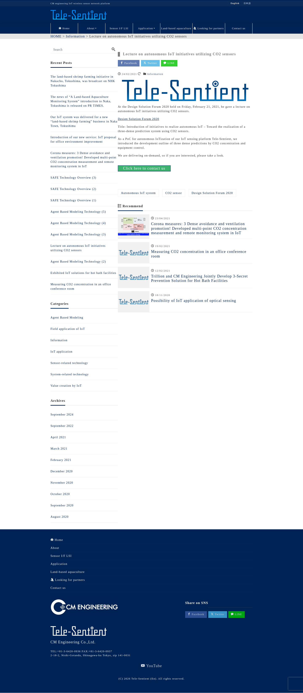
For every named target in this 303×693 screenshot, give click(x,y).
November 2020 (61, 482)
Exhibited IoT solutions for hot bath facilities (83, 273)
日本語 (247, 3)
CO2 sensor (173, 193)
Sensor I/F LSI (119, 28)
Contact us (238, 28)
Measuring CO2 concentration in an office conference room (80, 286)
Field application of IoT (67, 329)
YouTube (151, 666)
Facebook (129, 63)
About (90, 28)
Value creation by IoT (66, 385)
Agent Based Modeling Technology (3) (78, 234)
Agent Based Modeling (66, 317)
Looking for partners (208, 28)
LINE (170, 63)
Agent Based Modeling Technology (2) (78, 261)
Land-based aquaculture (176, 28)
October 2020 (60, 494)
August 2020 (59, 516)
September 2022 (61, 425)
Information (155, 74)
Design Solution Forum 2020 (138, 119)
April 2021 (58, 437)
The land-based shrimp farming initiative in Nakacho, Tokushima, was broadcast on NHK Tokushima (82, 81)
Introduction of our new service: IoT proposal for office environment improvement (83, 139)
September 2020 (61, 505)
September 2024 (61, 414)
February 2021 (60, 460)
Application (145, 28)
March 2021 (59, 448)
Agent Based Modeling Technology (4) (78, 223)
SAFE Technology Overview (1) (73, 200)
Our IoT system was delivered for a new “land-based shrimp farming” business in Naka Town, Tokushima (83, 121)
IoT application (61, 351)
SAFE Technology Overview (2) (73, 189)
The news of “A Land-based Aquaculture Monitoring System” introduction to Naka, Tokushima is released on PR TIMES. (80, 101)
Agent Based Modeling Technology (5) (78, 211)
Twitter (151, 63)
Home (64, 28)
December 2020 (61, 471)
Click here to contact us (144, 168)
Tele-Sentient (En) (143, 678)
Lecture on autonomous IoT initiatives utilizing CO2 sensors (78, 248)
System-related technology (69, 374)
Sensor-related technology (69, 363)
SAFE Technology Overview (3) (73, 177)
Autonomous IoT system (138, 193)
